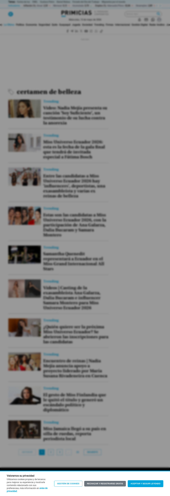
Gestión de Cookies (68, 483)
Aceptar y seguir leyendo (145, 483)
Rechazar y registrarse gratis (105, 483)
